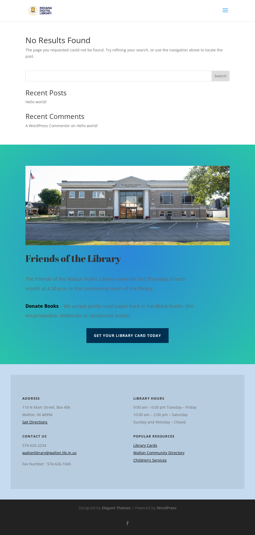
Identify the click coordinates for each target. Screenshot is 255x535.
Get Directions (34, 422)
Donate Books (42, 306)
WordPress (167, 507)
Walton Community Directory (158, 452)
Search (220, 75)
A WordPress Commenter (47, 125)
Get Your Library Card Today (127, 335)
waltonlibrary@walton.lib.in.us (49, 452)
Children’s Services (150, 460)
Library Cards (145, 445)
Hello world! (36, 101)
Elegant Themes (116, 507)
